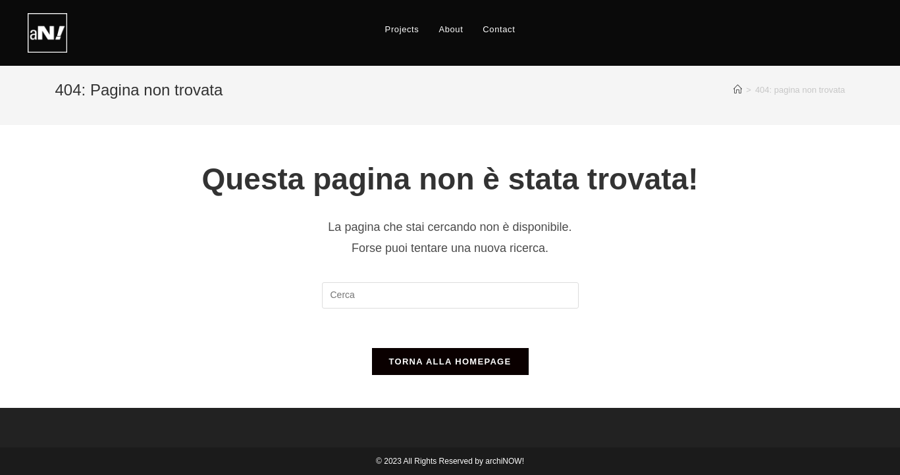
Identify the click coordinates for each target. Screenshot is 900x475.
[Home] (737, 90)
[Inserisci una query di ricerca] (450, 295)
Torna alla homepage (450, 361)
